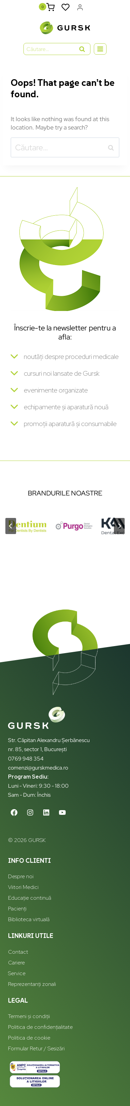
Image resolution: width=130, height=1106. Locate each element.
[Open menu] (100, 48)
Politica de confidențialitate (40, 1027)
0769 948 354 (26, 758)
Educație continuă (29, 897)
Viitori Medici (23, 887)
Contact (18, 951)
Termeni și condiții (29, 1016)
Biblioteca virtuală (29, 919)
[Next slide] (119, 526)
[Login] (80, 7)
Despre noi (21, 876)
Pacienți (17, 908)
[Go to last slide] (10, 526)
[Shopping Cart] (50, 7)
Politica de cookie (29, 1037)
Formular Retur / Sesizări (36, 1048)
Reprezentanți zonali (32, 984)
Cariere (16, 962)
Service (16, 973)
